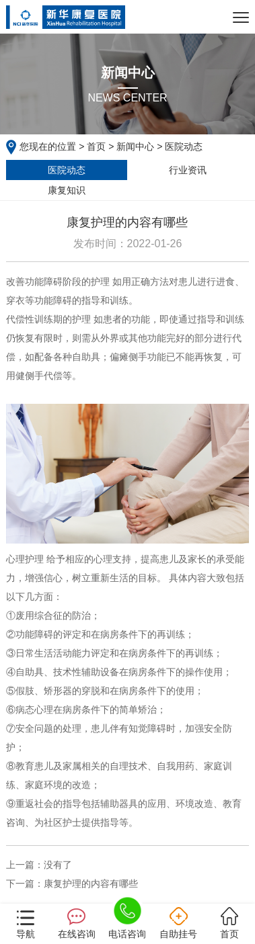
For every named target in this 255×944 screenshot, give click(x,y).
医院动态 (66, 170)
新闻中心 (135, 146)
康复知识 (66, 190)
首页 (96, 146)
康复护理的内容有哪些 (91, 883)
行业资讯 (188, 170)
